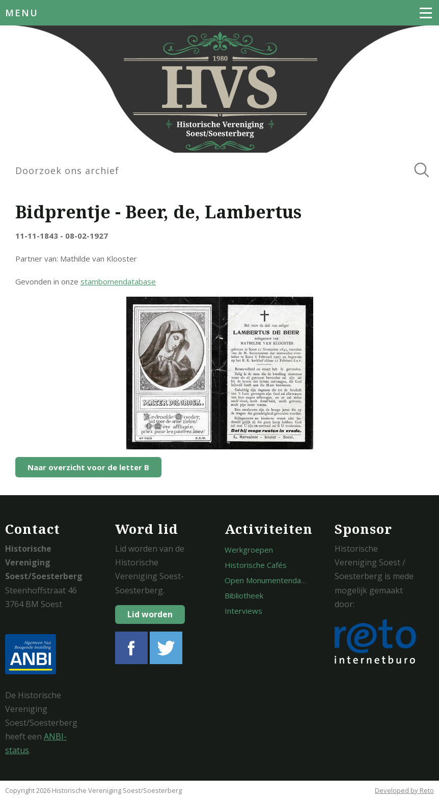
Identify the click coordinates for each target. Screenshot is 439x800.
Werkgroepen (249, 550)
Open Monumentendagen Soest (281, 580)
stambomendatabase (118, 281)
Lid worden (150, 614)
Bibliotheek (244, 595)
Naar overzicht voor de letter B (88, 467)
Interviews (243, 611)
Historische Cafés (256, 565)
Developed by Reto (404, 790)
